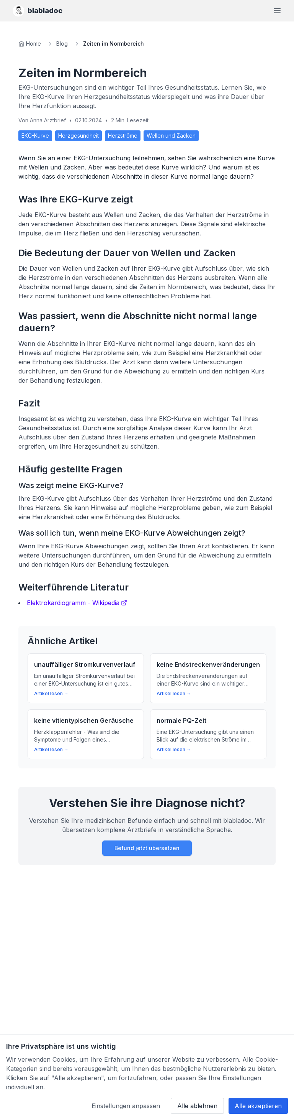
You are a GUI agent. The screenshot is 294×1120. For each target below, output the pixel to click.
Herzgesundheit (78, 135)
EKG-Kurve (35, 135)
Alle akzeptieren (258, 1106)
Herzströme (122, 135)
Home (33, 43)
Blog (62, 43)
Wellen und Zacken (171, 135)
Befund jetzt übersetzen (147, 848)
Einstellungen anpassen (125, 1106)
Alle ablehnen (197, 1106)
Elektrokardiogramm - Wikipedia (77, 603)
